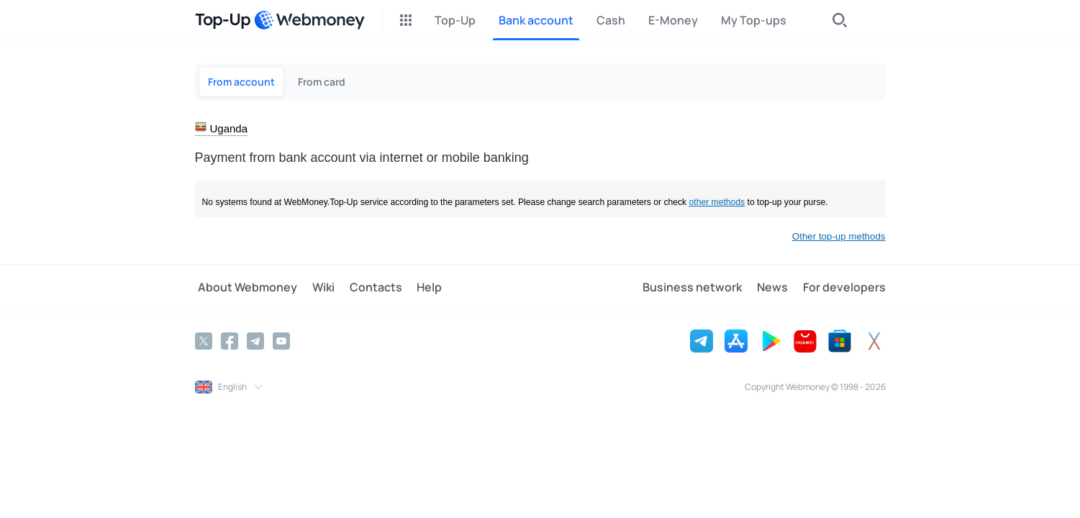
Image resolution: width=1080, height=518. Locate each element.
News (776, 288)
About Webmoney (244, 288)
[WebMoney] (309, 20)
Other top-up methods (839, 236)
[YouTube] (281, 340)
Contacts (366, 288)
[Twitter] (203, 340)
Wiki (317, 288)
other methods (717, 202)
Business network (699, 288)
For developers (844, 288)
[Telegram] (255, 340)
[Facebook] (229, 340)
